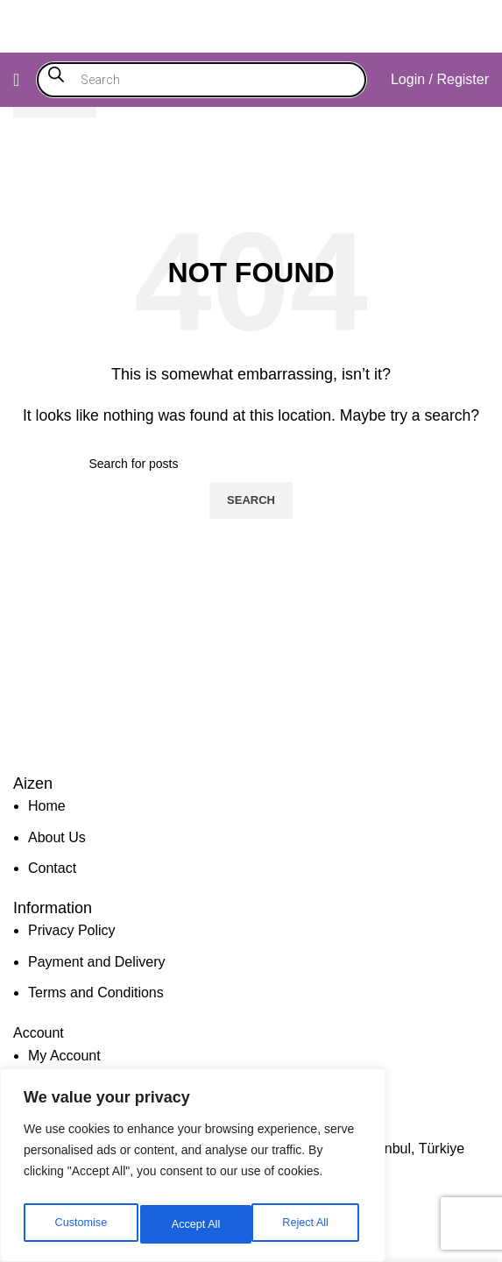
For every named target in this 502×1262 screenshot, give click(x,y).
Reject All (194, 1224)
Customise (80, 1224)
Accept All (308, 1224)
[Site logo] (251, 25)
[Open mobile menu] (16, 79)
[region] (192, 1170)
